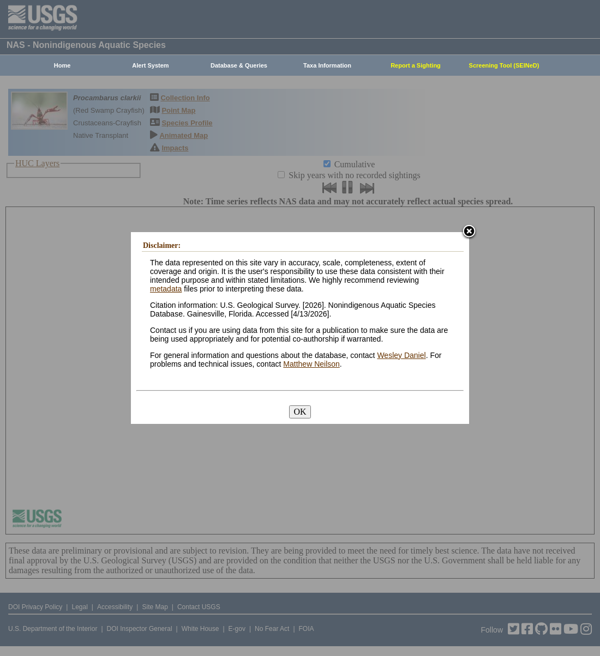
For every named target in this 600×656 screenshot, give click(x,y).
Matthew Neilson (311, 364)
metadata (166, 288)
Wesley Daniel (401, 355)
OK (299, 411)
